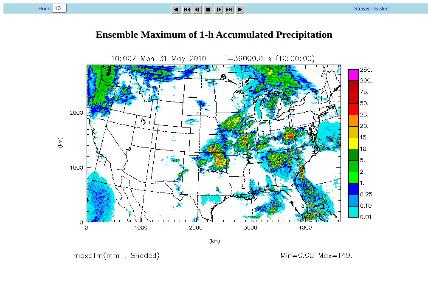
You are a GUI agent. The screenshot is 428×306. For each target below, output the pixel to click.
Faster (381, 8)
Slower (362, 8)
